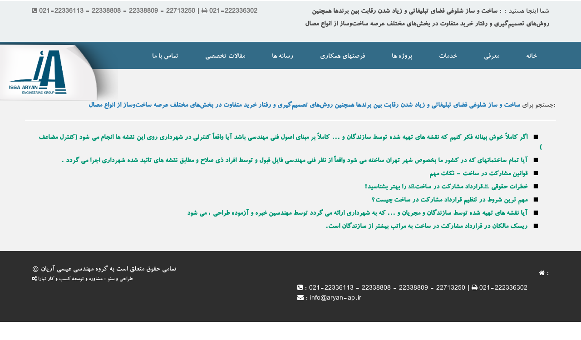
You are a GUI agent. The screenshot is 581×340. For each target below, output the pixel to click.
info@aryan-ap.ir (335, 299)
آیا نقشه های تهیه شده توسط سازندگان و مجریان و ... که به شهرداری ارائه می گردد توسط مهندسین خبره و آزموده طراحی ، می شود (357, 214)
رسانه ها (282, 57)
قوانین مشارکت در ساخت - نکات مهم (478, 174)
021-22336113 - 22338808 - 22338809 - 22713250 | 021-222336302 (418, 289)
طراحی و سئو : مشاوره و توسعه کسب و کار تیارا (82, 279)
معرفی (491, 57)
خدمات (448, 57)
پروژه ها (402, 57)
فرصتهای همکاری (342, 57)
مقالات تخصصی (225, 57)
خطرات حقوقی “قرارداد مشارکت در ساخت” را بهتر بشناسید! (445, 187)
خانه (531, 57)
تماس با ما (165, 57)
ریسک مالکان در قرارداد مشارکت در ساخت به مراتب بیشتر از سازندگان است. (426, 227)
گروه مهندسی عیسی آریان (74, 269)
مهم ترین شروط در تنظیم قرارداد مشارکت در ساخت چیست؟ (449, 200)
